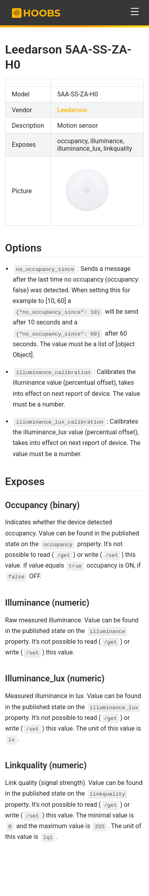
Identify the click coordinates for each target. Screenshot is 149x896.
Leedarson (72, 110)
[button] (135, 11)
